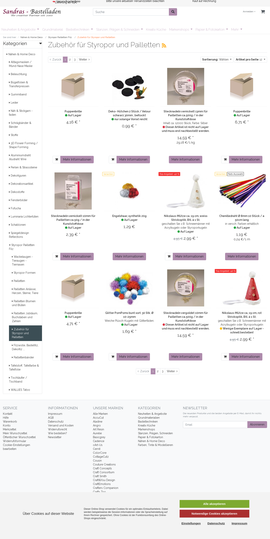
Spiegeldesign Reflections (19, 234)
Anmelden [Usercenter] (249, 11)
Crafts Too (99, 491)
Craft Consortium (103, 472)
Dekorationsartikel (21, 183)
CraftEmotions (102, 484)
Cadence (98, 441)
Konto (7, 425)
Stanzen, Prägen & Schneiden (118, 29)
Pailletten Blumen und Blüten (24, 303)
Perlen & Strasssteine (23, 167)
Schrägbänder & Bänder (20, 124)
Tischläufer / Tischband (18, 379)
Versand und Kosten (61, 425)
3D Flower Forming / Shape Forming (23, 145)
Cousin (97, 460)
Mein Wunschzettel (15, 433)
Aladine (97, 421)
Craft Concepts (102, 468)
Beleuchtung (18, 74)
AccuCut (98, 417)
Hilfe (6, 417)
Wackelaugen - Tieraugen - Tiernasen (22, 260)
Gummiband (18, 94)
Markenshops (179, 29)
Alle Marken (100, 413)
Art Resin (98, 429)
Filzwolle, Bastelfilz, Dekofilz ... (25, 347)
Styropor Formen (24, 272)
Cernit (96, 448)
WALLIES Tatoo (19, 389)
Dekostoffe (16, 192)
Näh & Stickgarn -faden (21, 112)
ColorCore (99, 452)
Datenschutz (56, 421)
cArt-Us (97, 445)
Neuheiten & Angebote (19, 29)
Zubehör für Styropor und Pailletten (20, 333)
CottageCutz (101, 456)
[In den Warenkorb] (57, 159)
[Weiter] (84, 60)
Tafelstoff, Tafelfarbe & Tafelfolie (24, 367)
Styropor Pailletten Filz (22, 246)
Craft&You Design (104, 480)
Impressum (55, 413)
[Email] (215, 424)
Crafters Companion (105, 487)
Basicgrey (99, 437)
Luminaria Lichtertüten (23, 216)
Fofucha (15, 208)
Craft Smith (100, 476)
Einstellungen (191, 523)
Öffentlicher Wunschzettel (19, 437)
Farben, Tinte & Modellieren (155, 445)
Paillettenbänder (23, 357)
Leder (13, 102)
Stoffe (13, 135)
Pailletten (18, 280)
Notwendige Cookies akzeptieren (214, 513)
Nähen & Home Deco (20, 54)
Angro (97, 425)
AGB (51, 417)
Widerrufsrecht (57, 429)
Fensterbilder (18, 200)
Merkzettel (9, 429)
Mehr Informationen (77, 159)
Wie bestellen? (57, 433)
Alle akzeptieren (214, 503)
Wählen (215, 59)
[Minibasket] (262, 11)
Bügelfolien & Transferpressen (19, 84)
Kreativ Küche (156, 29)
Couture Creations (104, 464)
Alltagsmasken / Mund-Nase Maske (20, 63)
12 (249, 59)
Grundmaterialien (149, 417)
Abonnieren (257, 424)
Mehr (235, 29)
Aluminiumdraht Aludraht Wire (20, 157)
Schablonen (17, 224)
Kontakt (7, 413)
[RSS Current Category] (164, 45)
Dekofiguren (17, 175)
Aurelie (97, 433)
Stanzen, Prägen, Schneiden (155, 433)
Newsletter (54, 437)
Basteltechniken (78, 29)
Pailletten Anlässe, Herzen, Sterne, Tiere (25, 291)
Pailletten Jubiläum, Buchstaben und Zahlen (25, 317)
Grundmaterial (52, 29)
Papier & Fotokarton (210, 29)
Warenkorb (10, 421)
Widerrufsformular (14, 441)
